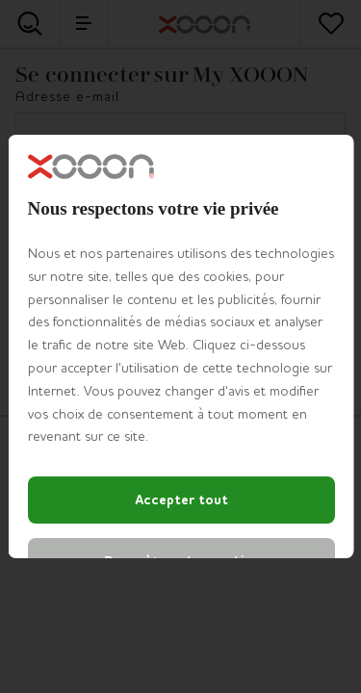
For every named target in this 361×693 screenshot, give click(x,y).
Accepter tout (180, 500)
